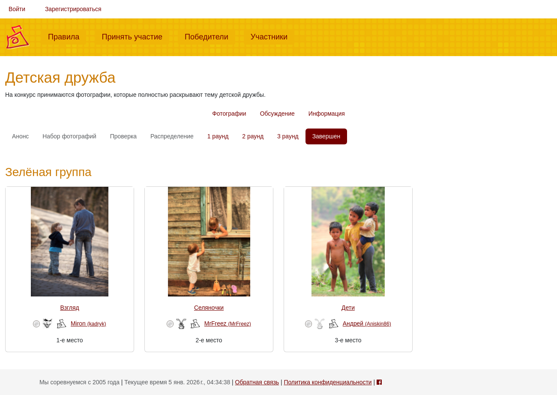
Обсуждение (277, 113)
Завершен (326, 136)
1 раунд (218, 136)
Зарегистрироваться (73, 9)
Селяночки (209, 307)
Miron (88, 323)
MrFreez (227, 323)
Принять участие (135, 36)
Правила (67, 36)
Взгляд (69, 307)
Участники (272, 36)
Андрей (367, 323)
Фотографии (229, 113)
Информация (326, 113)
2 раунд (253, 136)
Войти (17, 9)
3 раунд (288, 136)
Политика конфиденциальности (327, 382)
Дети (348, 307)
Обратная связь (257, 382)
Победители (210, 36)
